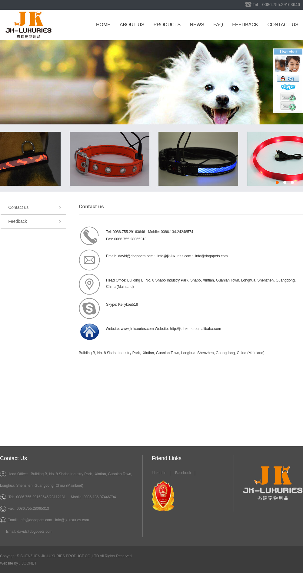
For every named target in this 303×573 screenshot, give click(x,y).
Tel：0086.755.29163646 (276, 4)
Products (167, 24)
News (197, 24)
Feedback (245, 24)
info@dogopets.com (211, 256)
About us (132, 24)
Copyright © (9, 556)
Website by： (11, 563)
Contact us (282, 24)
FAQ (218, 24)
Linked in (159, 473)
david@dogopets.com (135, 256)
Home (103, 24)
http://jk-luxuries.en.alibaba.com (195, 329)
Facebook (183, 473)
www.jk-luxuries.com (137, 329)
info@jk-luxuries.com (72, 520)
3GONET (29, 563)
